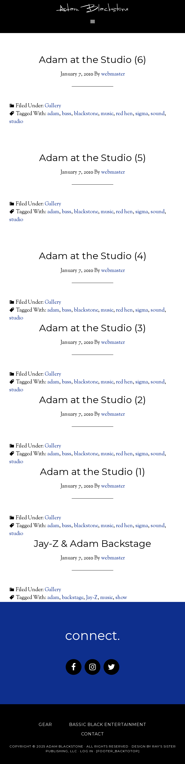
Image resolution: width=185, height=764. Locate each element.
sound (158, 114)
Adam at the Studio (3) (92, 328)
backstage (72, 598)
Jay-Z (91, 598)
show (121, 598)
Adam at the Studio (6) (92, 59)
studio (16, 122)
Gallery (53, 106)
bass (66, 114)
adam (53, 114)
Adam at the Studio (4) (92, 255)
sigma (141, 114)
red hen (124, 114)
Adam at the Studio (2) (92, 399)
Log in (86, 751)
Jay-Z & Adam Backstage (92, 543)
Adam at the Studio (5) (92, 157)
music (107, 114)
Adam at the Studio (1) (92, 471)
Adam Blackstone (92, 9)
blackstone (86, 114)
